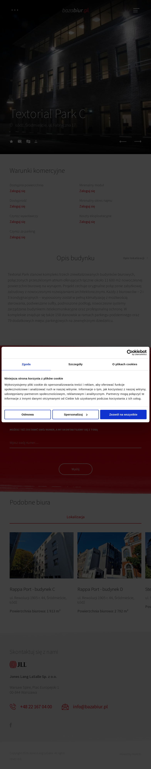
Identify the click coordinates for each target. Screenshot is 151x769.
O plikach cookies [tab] (124, 364)
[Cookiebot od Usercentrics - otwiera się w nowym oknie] (130, 352)
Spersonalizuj (75, 414)
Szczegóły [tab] (75, 364)
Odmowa (28, 414)
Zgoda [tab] (26, 364)
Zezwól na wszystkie (123, 414)
